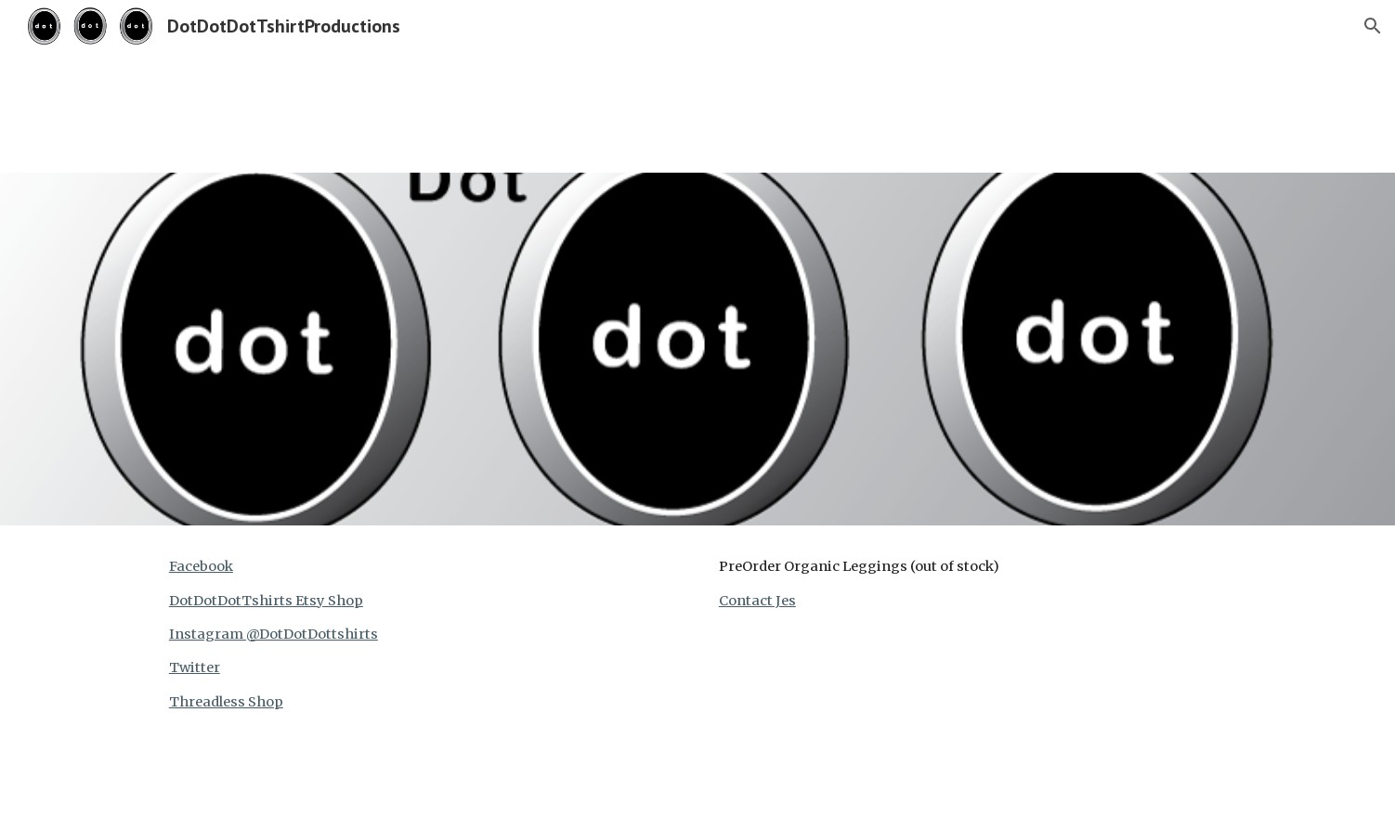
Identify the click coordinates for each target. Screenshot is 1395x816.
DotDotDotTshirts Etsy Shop (266, 600)
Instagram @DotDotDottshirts (273, 634)
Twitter (194, 667)
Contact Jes (757, 600)
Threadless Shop (226, 701)
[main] (423, 634)
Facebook (201, 566)
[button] (1372, 26)
